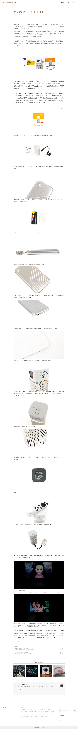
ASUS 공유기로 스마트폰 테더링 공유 (21, 648)
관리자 (43, 727)
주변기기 (16, 646)
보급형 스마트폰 (41, 713)
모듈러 (43, 711)
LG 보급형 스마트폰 (25, 716)
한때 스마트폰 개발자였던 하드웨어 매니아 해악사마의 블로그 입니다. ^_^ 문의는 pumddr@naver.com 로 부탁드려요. (34, 686)
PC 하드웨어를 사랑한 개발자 (9, 2)
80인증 (51, 713)
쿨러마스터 (24, 714)
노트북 (28, 714)
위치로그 (68, 2)
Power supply (47, 709)
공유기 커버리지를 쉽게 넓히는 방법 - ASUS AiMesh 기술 (24, 649)
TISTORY (39, 727)
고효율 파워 (48, 711)
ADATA (23, 709)
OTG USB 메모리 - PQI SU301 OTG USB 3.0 (22, 653)
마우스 (35, 709)
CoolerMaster (39, 714)
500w (26, 713)
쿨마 (27, 709)
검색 (74, 710)
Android (32, 714)
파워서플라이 (37, 716)
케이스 (47, 713)
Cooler (31, 709)
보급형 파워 (52, 714)
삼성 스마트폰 (40, 709)
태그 (57, 2)
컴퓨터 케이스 (31, 713)
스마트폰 (31, 716)
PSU (39, 711)
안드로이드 (31, 711)
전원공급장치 (46, 714)
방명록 (73, 2)
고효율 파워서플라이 (44, 716)
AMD (36, 711)
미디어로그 (62, 2)
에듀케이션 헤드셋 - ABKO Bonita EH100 (21, 652)
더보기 (22, 718)
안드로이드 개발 (24, 711)
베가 (22, 713)
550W (53, 711)
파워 (36, 713)
